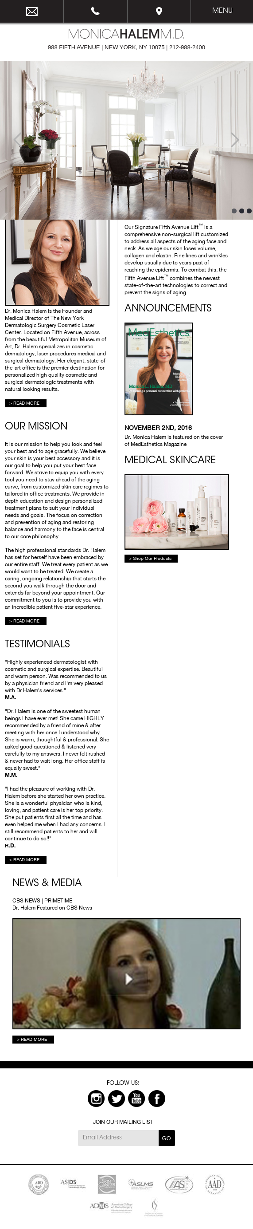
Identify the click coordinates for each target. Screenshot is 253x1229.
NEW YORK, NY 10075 (134, 47)
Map (159, 11)
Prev (17, 140)
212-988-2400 (96, 11)
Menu (222, 11)
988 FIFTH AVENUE (74, 47)
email (32, 11)
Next (235, 140)
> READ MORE (24, 403)
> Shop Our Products (150, 558)
